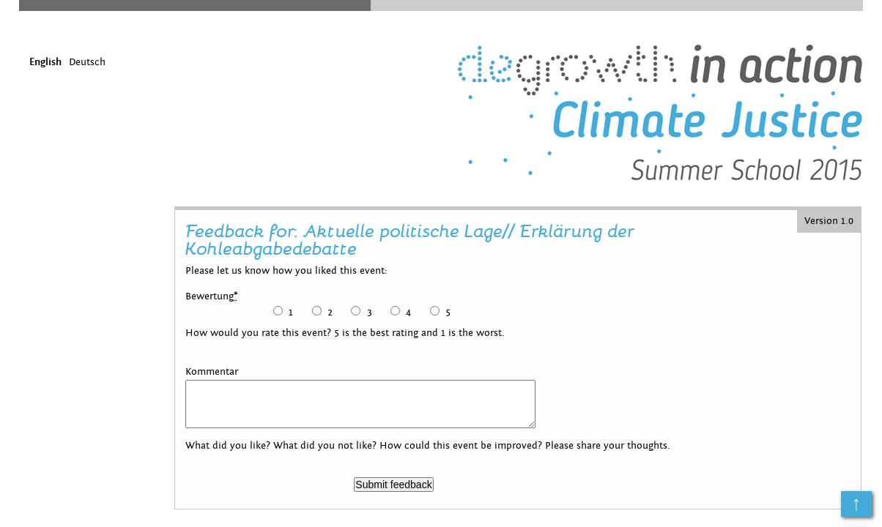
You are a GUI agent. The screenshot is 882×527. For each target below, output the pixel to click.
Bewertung (211, 296)
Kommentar (211, 372)
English (45, 62)
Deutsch (87, 62)
